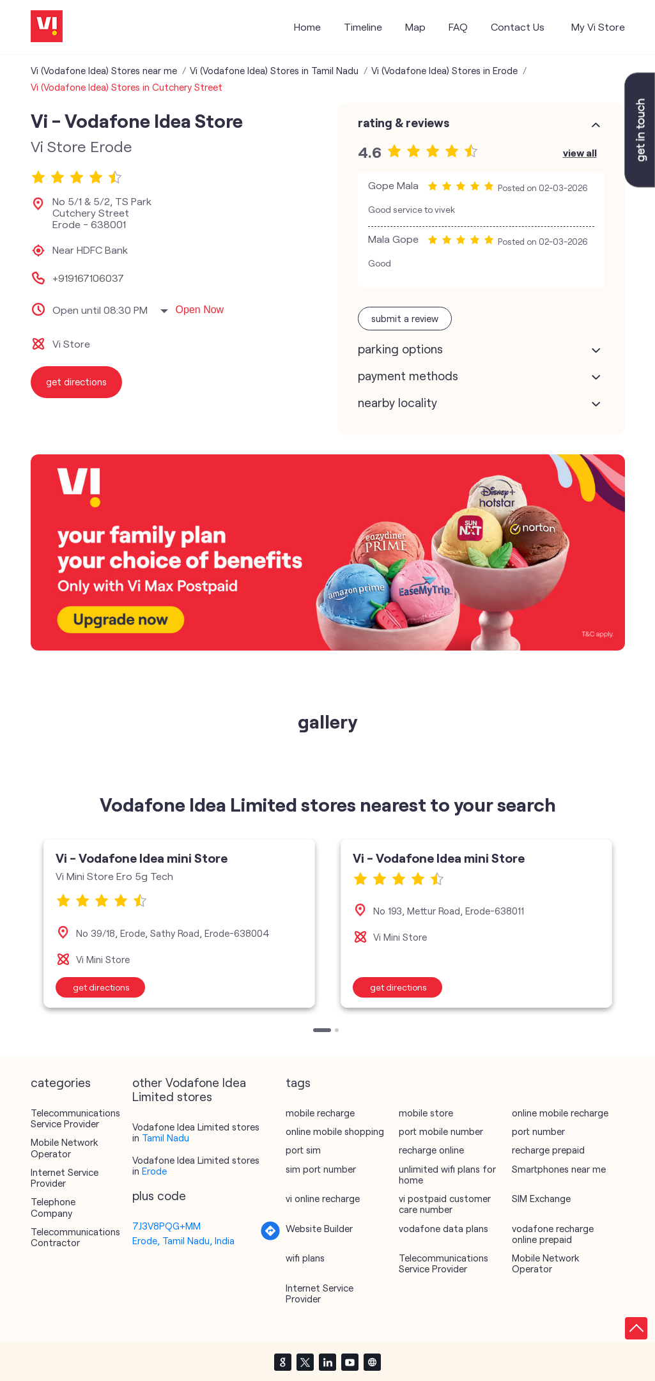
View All (580, 152)
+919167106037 (88, 278)
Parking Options (400, 349)
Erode (154, 1171)
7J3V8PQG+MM (166, 1225)
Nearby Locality (397, 403)
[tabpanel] (179, 923)
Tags (298, 1083)
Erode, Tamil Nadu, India (183, 1240)
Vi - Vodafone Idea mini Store (141, 857)
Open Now (200, 309)
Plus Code (159, 1196)
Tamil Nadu (165, 1137)
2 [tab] (338, 1031)
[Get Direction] (270, 1237)
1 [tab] (316, 1031)
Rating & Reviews (403, 123)
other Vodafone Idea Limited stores (189, 1090)
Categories (61, 1083)
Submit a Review (404, 318)
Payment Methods (408, 376)
